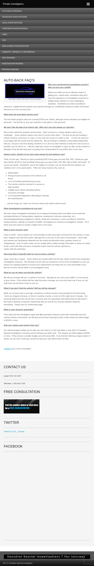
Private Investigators (13, 4)
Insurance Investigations (14, 17)
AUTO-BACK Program (10, 12)
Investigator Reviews (12, 64)
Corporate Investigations (15, 29)
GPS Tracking (8, 58)
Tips (4, 40)
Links (4, 34)
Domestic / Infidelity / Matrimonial (18, 52)
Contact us (8, 349)
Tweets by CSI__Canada (14, 431)
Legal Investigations (12, 23)
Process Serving (10, 70)
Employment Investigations (14, 47)
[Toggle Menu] (88, 4)
